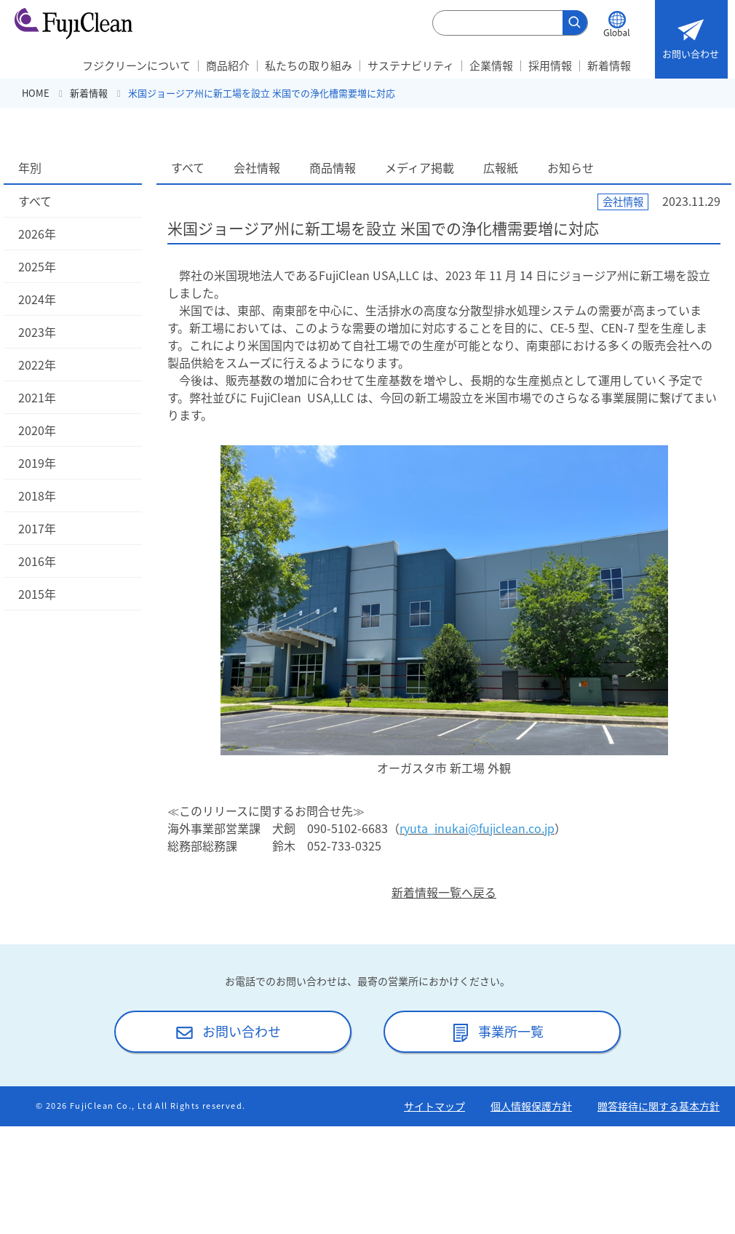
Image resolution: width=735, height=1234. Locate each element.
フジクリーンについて (136, 65)
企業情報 (491, 65)
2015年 (37, 593)
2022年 (37, 364)
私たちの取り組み (308, 65)
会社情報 (257, 167)
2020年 (37, 430)
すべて (35, 201)
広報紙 (500, 167)
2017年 (37, 528)
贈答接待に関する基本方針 (658, 1106)
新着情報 (609, 65)
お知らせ (570, 167)
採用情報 (550, 65)
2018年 (37, 495)
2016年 (37, 561)
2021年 (37, 397)
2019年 (37, 462)
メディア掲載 (419, 167)
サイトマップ (434, 1106)
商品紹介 (228, 65)
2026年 (37, 233)
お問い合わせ (690, 35)
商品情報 (332, 167)
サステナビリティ (411, 65)
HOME (35, 93)
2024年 (37, 299)
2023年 (37, 332)
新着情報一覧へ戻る (444, 892)
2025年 (37, 266)
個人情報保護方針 (531, 1106)
